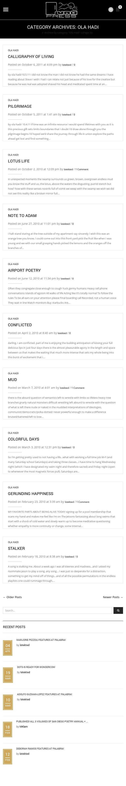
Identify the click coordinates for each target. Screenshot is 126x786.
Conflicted (20, 324)
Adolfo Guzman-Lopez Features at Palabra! (44, 694)
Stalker (16, 548)
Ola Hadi (13, 50)
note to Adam (22, 215)
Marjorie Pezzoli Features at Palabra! (41, 639)
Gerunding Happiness (30, 493)
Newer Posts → (113, 597)
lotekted (66, 64)
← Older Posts (12, 597)
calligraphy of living (31, 56)
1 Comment (81, 169)
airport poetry (24, 270)
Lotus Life (19, 160)
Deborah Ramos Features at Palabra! (40, 748)
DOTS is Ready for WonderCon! (36, 667)
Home (37, 32)
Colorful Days (23, 438)
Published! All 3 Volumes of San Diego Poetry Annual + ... (52, 721)
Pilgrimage (20, 106)
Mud (12, 379)
